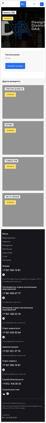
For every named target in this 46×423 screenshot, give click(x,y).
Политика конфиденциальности (13, 403)
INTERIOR (7, 18)
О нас (5, 256)
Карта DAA (7, 252)
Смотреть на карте (15, 66)
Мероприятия (8, 238)
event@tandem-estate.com (11, 302)
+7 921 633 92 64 (11, 332)
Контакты (6, 260)
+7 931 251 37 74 (11, 351)
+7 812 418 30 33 (11, 383)
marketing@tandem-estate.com (13, 341)
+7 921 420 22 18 (11, 313)
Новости (6, 241)
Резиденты (7, 245)
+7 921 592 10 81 (3, 3)
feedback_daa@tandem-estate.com (14, 374)
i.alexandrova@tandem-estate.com (14, 355)
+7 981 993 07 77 (11, 293)
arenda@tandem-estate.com (12, 281)
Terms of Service (15, 408)
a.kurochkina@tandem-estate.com (13, 323)
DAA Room (7, 249)
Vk (3, 393)
